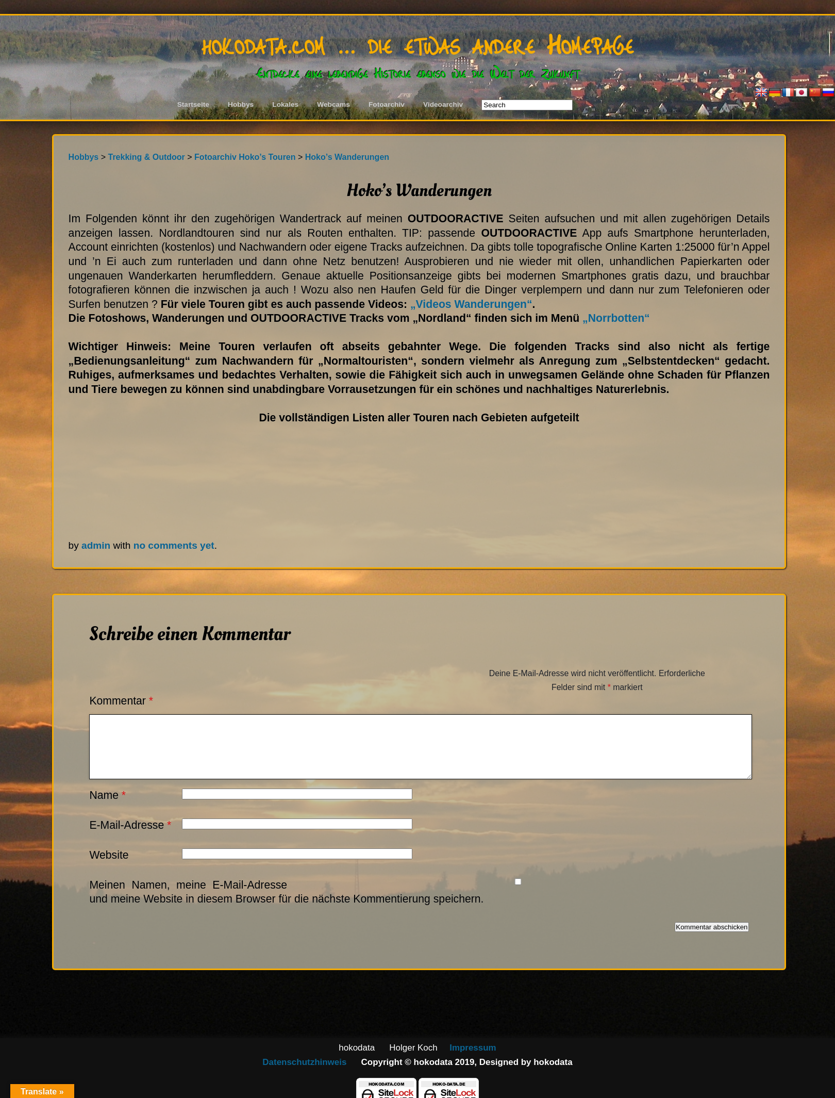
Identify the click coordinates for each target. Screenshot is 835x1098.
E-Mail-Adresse (130, 825)
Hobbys (241, 104)
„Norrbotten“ (616, 318)
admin (95, 545)
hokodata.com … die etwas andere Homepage (417, 43)
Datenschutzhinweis (304, 1062)
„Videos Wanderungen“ (471, 304)
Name (107, 795)
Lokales (285, 104)
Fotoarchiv (387, 104)
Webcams (333, 104)
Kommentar (121, 701)
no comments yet (173, 545)
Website (108, 855)
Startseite (193, 104)
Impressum (472, 1048)
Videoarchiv (443, 104)
